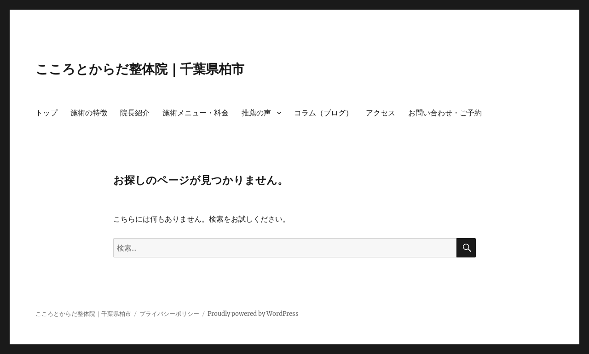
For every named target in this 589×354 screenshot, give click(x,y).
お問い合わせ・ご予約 (445, 112)
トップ (46, 112)
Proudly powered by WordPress (253, 314)
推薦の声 (256, 112)
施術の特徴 (88, 112)
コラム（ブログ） (323, 112)
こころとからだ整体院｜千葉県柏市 (139, 69)
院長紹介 (135, 112)
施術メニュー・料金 (195, 112)
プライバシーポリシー (169, 314)
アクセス (380, 112)
